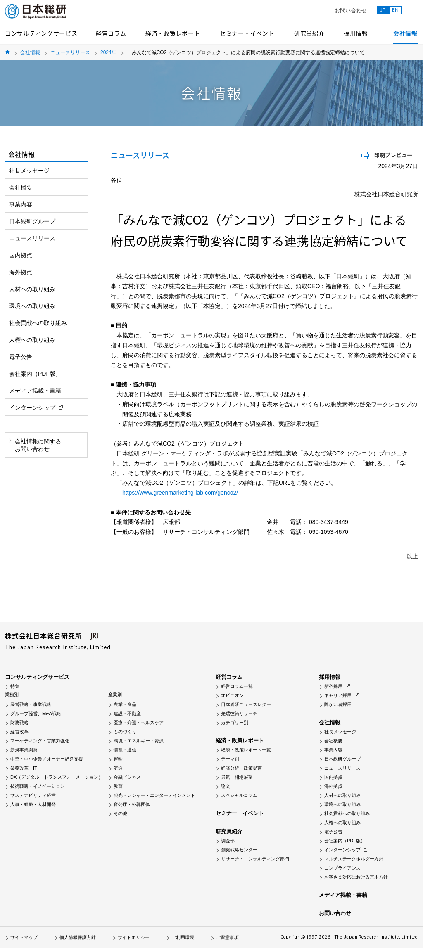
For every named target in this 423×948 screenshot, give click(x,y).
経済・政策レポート (172, 33)
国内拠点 (20, 255)
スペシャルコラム (239, 795)
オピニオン (232, 695)
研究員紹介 (309, 33)
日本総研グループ (32, 221)
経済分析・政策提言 (241, 768)
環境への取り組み (32, 306)
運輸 (118, 758)
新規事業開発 (24, 749)
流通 (118, 768)
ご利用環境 (182, 937)
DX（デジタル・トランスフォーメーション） (56, 777)
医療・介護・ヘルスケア (139, 722)
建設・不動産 (127, 713)
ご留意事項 (227, 937)
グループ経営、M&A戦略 (35, 713)
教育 (118, 786)
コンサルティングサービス (41, 33)
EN (395, 10)
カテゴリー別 (234, 722)
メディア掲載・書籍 (35, 390)
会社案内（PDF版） (35, 373)
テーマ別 (230, 758)
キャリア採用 (338, 695)
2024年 (108, 52)
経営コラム (111, 33)
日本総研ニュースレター (246, 704)
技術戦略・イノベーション (37, 786)
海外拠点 (20, 272)
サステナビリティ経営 (33, 795)
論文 (225, 786)
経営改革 (19, 731)
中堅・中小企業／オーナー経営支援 (46, 758)
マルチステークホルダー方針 (353, 858)
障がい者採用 (338, 704)
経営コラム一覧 (237, 686)
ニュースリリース (70, 52)
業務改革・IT (23, 768)
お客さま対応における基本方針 (356, 877)
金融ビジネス (127, 777)
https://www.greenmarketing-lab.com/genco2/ (180, 492)
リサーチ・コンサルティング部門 (255, 858)
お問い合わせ (351, 10)
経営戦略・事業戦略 (30, 704)
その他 (120, 813)
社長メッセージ (29, 170)
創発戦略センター (239, 849)
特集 (14, 686)
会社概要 (20, 187)
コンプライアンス (342, 867)
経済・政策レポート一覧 (246, 749)
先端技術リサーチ (239, 713)
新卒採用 (333, 686)
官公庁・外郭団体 (132, 804)
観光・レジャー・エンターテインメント (154, 795)
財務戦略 (19, 722)
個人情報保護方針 (77, 937)
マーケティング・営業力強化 (39, 740)
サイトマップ (24, 937)
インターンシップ (32, 407)
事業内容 (20, 204)
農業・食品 (125, 704)
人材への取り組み (32, 289)
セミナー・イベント (247, 33)
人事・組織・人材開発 (33, 804)
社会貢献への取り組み (38, 323)
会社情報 (405, 33)
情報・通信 (125, 749)
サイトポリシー (134, 937)
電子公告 (20, 356)
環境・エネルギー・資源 (139, 740)
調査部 (228, 840)
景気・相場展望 (237, 777)
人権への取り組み (32, 340)
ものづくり (125, 731)
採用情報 (356, 33)
